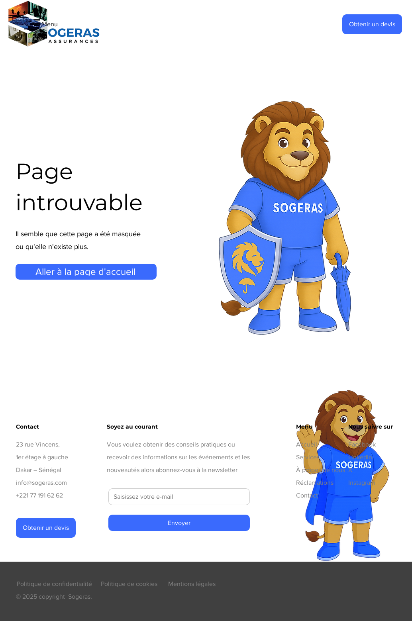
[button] (372, 24)
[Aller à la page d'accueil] (86, 272)
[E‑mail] (177, 497)
